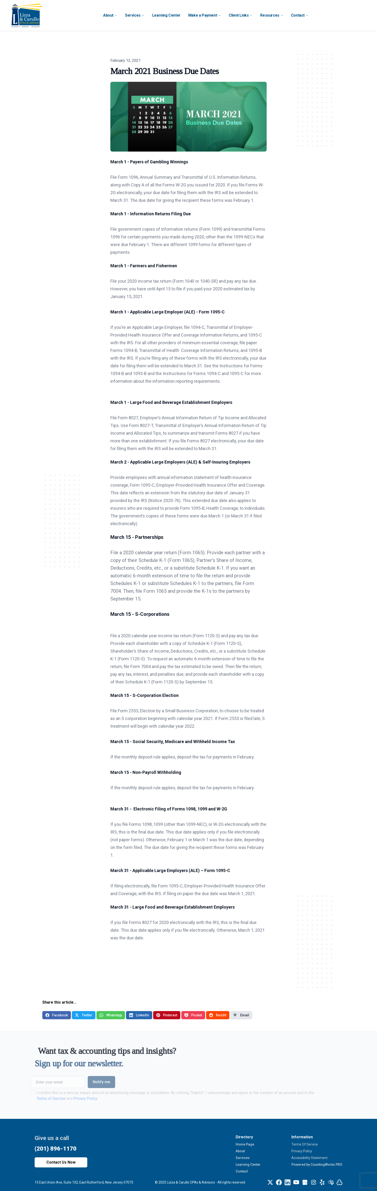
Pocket (193, 1015)
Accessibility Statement (309, 1158)
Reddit (217, 1015)
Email (241, 1015)
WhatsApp (111, 1015)
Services (243, 1158)
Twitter (83, 1015)
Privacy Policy (301, 1151)
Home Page (245, 1144)
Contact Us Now (60, 1162)
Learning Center (248, 1164)
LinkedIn (139, 1015)
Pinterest (166, 1015)
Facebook (56, 1015)
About (240, 1151)
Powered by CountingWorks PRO (316, 1164)
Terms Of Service (304, 1144)
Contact (242, 1171)
